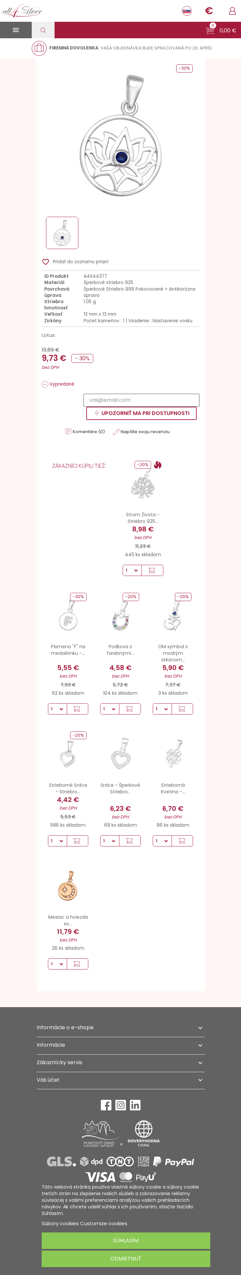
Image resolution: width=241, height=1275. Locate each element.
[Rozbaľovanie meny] (209, 10)
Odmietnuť (125, 1258)
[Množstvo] (132, 570)
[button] (221, 31)
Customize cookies (103, 1223)
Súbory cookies (60, 1223)
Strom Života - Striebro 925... (143, 518)
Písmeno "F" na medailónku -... (68, 649)
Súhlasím (126, 1240)
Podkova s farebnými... (120, 649)
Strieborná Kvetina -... (173, 788)
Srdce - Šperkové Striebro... (120, 788)
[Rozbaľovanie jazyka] (187, 11)
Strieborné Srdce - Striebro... (68, 788)
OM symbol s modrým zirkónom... (173, 653)
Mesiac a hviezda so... (68, 920)
